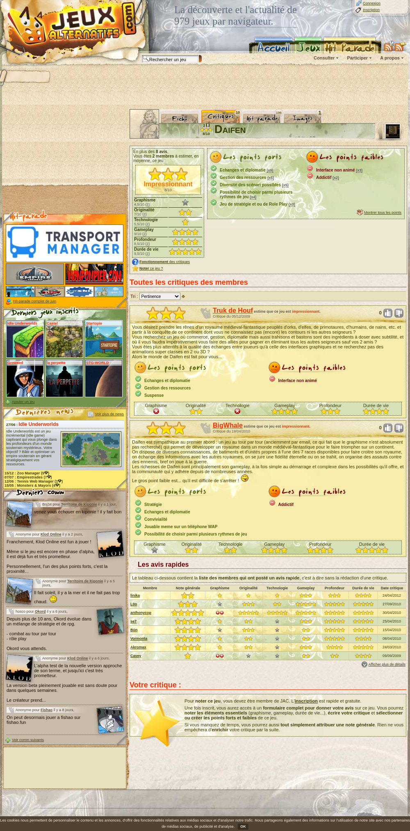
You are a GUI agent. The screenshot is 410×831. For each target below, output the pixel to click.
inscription (306, 700)
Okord (40, 611)
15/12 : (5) (27, 473)
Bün (134, 630)
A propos (390, 57)
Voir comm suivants (28, 740)
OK (243, 826)
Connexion (371, 3)
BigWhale (228, 425)
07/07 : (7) (28, 477)
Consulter (324, 57)
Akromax (138, 647)
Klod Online (51, 534)
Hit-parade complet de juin (34, 301)
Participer (357, 57)
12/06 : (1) (34, 481)
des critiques (164, 262)
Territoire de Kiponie (79, 504)
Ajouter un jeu (23, 402)
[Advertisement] (64, 160)
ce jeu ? (151, 268)
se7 (133, 621)
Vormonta (138, 638)
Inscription (371, 10)
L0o (133, 604)
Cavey (135, 656)
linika (135, 595)
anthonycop (140, 613)
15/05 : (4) (32, 485)
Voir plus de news (109, 414)
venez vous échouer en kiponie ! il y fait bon (77, 511)
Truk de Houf (233, 310)
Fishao (46, 710)
